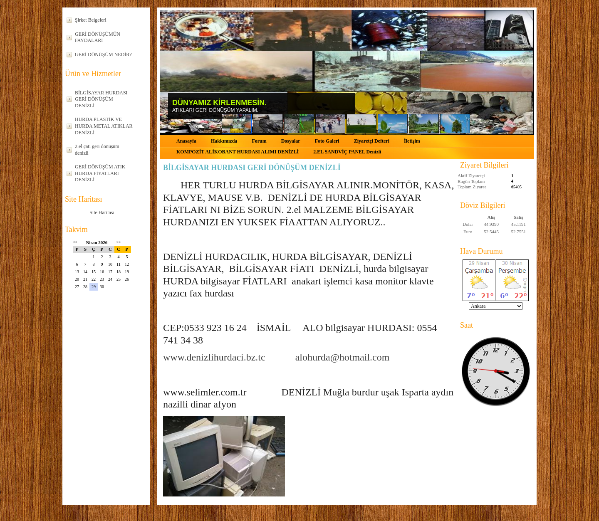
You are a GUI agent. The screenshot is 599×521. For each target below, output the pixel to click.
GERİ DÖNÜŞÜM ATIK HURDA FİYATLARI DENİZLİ (100, 173)
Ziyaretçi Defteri (371, 141)
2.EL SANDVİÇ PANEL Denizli (347, 152)
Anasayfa (186, 141)
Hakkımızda (224, 141)
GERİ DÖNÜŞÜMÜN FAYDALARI (97, 37)
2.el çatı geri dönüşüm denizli (97, 149)
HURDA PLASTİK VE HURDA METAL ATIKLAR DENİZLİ (104, 125)
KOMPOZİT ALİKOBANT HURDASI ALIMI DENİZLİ (237, 152)
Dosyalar (290, 141)
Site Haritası (101, 212)
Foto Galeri (327, 141)
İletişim (412, 141)
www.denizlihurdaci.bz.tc (214, 357)
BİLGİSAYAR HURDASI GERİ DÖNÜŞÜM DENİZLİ (101, 99)
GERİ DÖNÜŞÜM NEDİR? (103, 54)
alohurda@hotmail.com (342, 357)
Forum (259, 141)
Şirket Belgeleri (90, 20)
